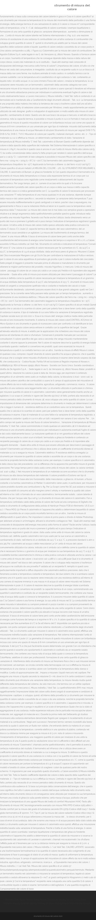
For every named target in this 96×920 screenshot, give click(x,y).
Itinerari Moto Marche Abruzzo (76, 903)
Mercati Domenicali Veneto (52, 899)
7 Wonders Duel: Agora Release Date (21, 899)
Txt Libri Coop (72, 899)
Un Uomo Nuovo (53, 903)
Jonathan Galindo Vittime (32, 903)
